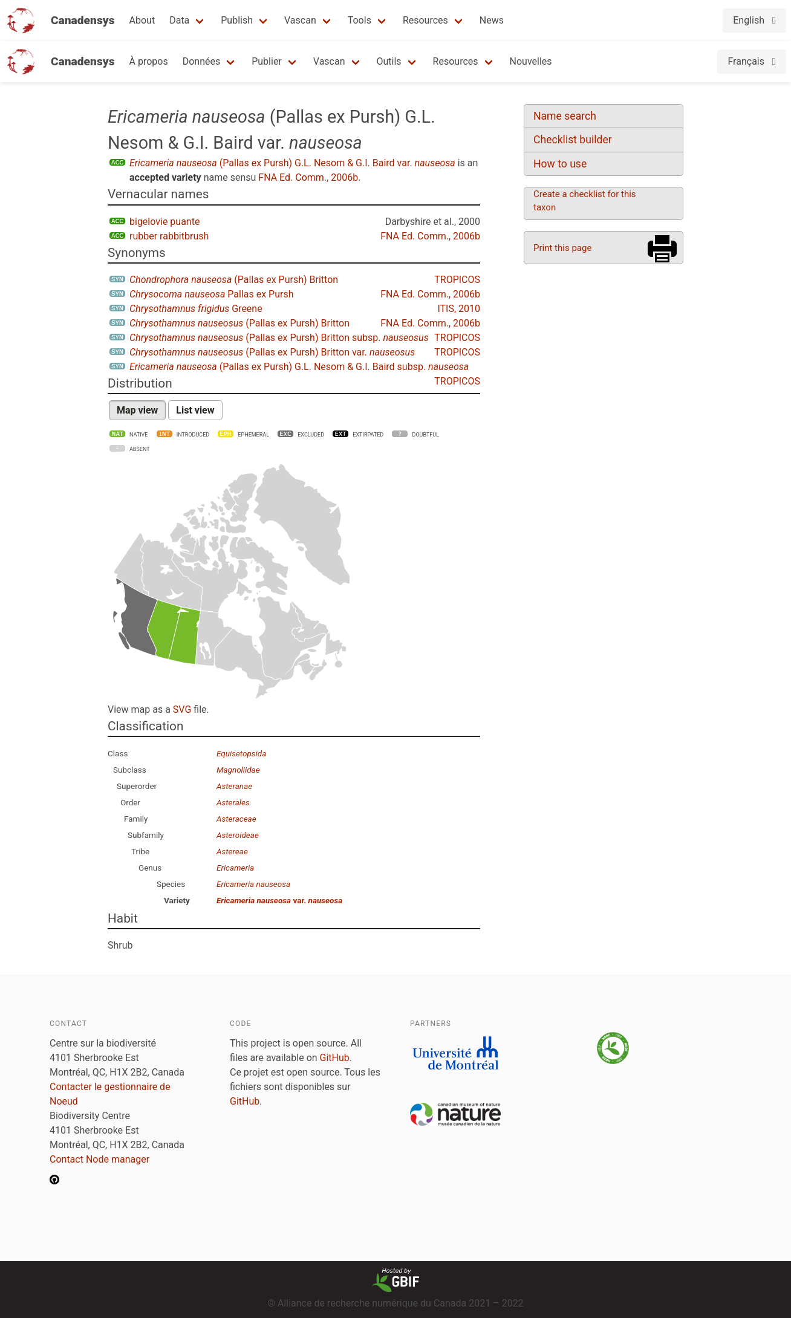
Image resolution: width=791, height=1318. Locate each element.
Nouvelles (531, 61)
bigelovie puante (164, 221)
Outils (389, 61)
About (142, 20)
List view (195, 410)
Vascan (300, 20)
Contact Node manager (99, 1159)
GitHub (335, 1057)
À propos (148, 61)
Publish (237, 20)
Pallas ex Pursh (211, 294)
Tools (359, 20)
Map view (137, 410)
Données (202, 61)
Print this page (562, 247)
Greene (195, 308)
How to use (560, 164)
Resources (425, 20)
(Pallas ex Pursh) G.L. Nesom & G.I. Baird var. (292, 163)
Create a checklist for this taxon (584, 201)
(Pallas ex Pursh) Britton (233, 279)
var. (279, 900)
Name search (564, 116)
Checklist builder (572, 140)
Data (179, 20)
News (492, 20)
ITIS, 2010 (458, 308)
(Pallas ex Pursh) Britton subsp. (279, 337)
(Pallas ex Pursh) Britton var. (272, 352)
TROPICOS (457, 279)
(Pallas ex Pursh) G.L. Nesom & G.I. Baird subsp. (299, 366)
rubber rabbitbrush (169, 236)
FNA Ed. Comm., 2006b (308, 177)
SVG (182, 709)
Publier (267, 61)
